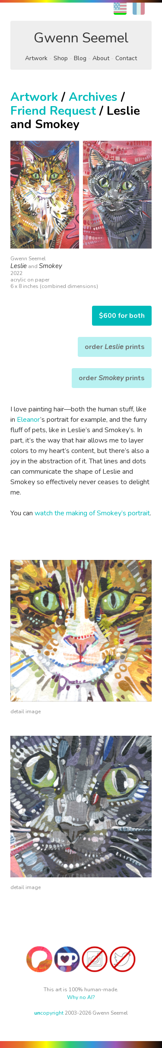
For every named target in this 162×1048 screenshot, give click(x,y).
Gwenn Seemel (81, 38)
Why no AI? (81, 997)
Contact (126, 58)
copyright (49, 1012)
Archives (93, 97)
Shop (61, 58)
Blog (80, 58)
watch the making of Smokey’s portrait (92, 513)
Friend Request (53, 111)
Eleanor (28, 419)
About (100, 58)
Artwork (36, 58)
